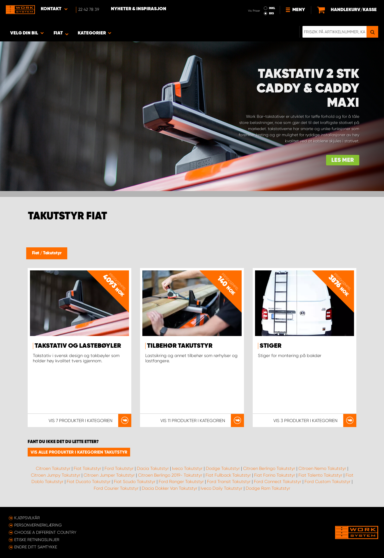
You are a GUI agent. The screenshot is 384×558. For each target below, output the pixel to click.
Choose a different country (45, 532)
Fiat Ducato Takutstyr (89, 481)
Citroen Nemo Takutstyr (322, 468)
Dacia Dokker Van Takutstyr (169, 488)
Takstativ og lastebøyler (78, 346)
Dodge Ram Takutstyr (268, 488)
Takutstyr (52, 253)
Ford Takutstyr (119, 468)
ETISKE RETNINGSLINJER (36, 539)
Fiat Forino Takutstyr (274, 475)
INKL (272, 8)
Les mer (342, 160)
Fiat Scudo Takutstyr (134, 481)
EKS (271, 13)
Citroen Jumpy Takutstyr (55, 475)
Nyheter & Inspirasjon (138, 9)
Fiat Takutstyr (87, 468)
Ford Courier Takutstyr (116, 488)
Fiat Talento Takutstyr (320, 475)
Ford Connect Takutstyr (277, 481)
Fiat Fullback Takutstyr (228, 475)
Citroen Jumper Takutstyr (109, 475)
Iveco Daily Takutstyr (222, 488)
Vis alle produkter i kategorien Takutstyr (79, 452)
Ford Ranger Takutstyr (181, 481)
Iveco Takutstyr (187, 468)
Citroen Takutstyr (53, 468)
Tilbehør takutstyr (180, 346)
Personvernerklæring (38, 525)
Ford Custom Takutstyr (328, 481)
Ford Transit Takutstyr (229, 481)
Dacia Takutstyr (153, 468)
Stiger (271, 346)
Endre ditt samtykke (35, 547)
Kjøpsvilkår (27, 517)
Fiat (36, 253)
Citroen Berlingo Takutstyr (269, 468)
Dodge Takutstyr (223, 468)
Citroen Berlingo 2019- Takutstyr (170, 475)
